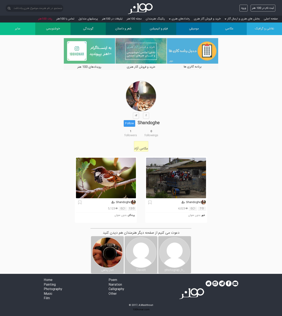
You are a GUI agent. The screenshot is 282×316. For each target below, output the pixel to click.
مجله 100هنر (134, 18)
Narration (115, 285)
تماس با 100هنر (65, 18)
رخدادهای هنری (179, 18)
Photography (53, 289)
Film (47, 298)
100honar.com (141, 309)
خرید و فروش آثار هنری (207, 18)
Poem (113, 280)
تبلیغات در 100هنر (112, 18)
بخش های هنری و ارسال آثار (242, 18)
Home (48, 280)
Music (48, 294)
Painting (50, 285)
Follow (129, 123)
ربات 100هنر (45, 18)
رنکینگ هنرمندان (155, 18)
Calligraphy (116, 289)
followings (151, 135)
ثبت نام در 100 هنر (263, 8)
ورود (243, 8)
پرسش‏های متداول (88, 18)
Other (113, 294)
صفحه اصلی (271, 18)
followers (130, 135)
